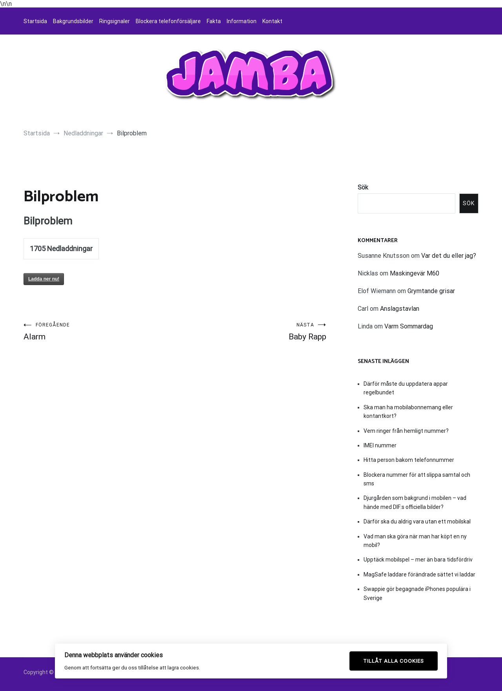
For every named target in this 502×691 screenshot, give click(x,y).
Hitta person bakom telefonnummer (409, 460)
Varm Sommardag (408, 326)
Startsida (35, 21)
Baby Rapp (250, 331)
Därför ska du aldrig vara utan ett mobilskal (417, 521)
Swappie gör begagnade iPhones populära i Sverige (417, 593)
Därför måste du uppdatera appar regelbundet (406, 388)
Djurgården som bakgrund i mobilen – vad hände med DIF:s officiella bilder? (415, 502)
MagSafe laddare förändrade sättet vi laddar (419, 574)
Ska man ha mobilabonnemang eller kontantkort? (408, 411)
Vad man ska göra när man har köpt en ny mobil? (415, 540)
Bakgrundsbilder (73, 21)
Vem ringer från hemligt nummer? (406, 431)
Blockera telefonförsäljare (168, 21)
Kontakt (272, 21)
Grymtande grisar (431, 291)
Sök (363, 187)
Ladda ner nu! (43, 279)
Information (241, 21)
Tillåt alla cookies (393, 661)
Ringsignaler (114, 21)
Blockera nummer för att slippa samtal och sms (417, 479)
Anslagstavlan (399, 308)
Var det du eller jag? (448, 255)
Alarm (99, 331)
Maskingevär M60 (414, 273)
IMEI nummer (380, 445)
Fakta (214, 21)
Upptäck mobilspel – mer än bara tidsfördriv (418, 559)
